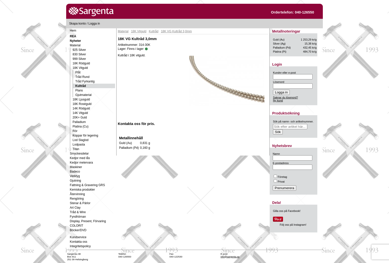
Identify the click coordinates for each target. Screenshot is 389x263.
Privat (279, 181)
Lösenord (278, 81)
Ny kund (278, 100)
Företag (280, 176)
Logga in (94, 23)
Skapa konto (77, 23)
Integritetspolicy (80, 246)
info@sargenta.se (230, 256)
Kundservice (78, 237)
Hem (73, 30)
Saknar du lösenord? (285, 97)
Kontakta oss (78, 241)
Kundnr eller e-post (284, 72)
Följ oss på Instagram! (293, 224)
